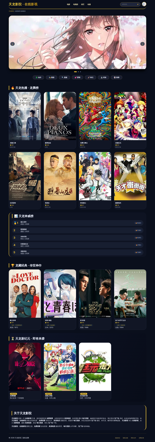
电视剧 (75, 4)
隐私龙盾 (125, 438)
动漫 (89, 4)
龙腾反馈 (141, 438)
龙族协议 (117, 438)
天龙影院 (11, 11)
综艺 (82, 4)
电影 (68, 4)
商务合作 (133, 438)
